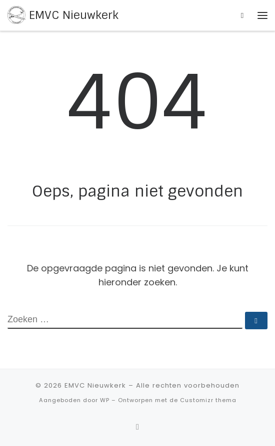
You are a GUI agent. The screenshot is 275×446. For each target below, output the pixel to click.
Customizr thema (208, 400)
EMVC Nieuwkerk (95, 385)
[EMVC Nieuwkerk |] (17, 14)
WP (105, 400)
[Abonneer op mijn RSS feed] (137, 427)
